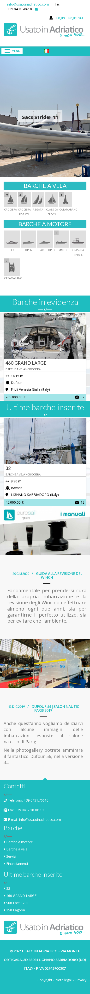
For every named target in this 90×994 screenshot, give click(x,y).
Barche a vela (16, 849)
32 (8, 888)
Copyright (44, 980)
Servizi (11, 856)
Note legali (63, 980)
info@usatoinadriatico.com (28, 4)
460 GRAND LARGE (21, 895)
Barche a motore (19, 842)
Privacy (80, 980)
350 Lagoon (15, 910)
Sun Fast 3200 (17, 903)
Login (60, 17)
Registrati (75, 17)
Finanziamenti (17, 863)
